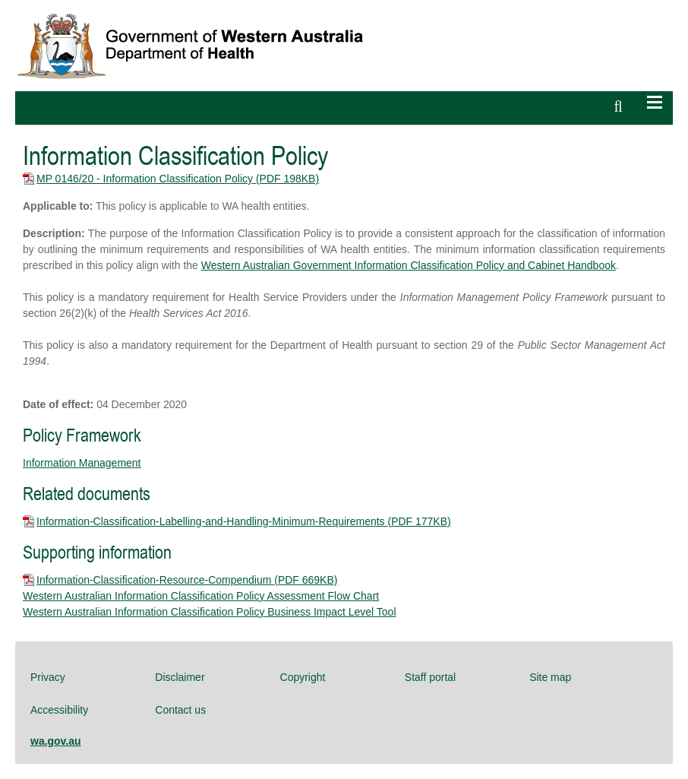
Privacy (47, 677)
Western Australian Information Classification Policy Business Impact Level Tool (209, 612)
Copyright (303, 677)
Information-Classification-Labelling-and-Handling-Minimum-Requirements (243, 521)
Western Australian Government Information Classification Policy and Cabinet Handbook (408, 265)
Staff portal (430, 677)
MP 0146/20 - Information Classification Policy (177, 179)
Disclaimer (179, 677)
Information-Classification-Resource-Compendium (186, 580)
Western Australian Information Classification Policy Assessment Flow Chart (201, 596)
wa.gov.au (55, 741)
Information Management (81, 463)
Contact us (180, 710)
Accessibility (59, 710)
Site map (550, 677)
